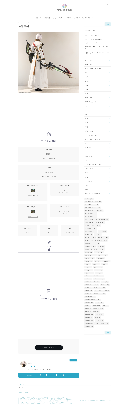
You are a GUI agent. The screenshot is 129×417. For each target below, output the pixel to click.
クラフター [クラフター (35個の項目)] (90, 225)
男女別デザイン (89, 67)
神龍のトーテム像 (33, 198)
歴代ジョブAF (89, 63)
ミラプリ (68, 20)
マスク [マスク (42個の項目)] (102, 249)
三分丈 (87, 175)
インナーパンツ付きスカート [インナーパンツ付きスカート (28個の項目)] (94, 213)
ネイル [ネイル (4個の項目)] (98, 237)
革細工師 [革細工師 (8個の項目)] (100, 323)
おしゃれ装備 (57, 20)
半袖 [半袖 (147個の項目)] (88, 269)
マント (87, 146)
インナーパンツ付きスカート (93, 167)
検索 (108, 26)
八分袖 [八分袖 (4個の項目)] (104, 266)
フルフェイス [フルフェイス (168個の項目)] (91, 249)
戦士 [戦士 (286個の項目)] (105, 284)
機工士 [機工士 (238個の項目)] (89, 293)
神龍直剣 (48, 157)
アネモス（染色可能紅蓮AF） (93, 71)
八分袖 (87, 129)
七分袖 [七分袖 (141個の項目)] (89, 263)
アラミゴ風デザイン (43, 401)
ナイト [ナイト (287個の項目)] (89, 237)
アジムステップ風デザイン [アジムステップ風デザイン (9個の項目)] (93, 204)
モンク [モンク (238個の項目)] (89, 255)
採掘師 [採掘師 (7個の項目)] (88, 287)
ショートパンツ (89, 171)
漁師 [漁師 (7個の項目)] (107, 293)
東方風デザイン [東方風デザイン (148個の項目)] (99, 290)
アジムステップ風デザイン (92, 142)
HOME (20, 395)
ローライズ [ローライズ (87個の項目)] (103, 258)
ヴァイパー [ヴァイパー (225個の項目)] (90, 260)
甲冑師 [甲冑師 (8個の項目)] (88, 296)
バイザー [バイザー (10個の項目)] (89, 243)
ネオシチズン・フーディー (92, 45)
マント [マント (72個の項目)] (89, 252)
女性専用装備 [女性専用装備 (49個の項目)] (98, 278)
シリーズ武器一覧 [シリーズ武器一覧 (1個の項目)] (91, 234)
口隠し (87, 92)
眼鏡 (86, 75)
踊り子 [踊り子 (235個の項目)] (100, 317)
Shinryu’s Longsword (49, 161)
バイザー (87, 79)
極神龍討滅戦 (49, 175)
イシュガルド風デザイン (91, 138)
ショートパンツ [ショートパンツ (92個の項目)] (91, 231)
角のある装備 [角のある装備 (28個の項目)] (98, 311)
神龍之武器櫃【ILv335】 (48, 179)
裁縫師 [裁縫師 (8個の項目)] (88, 311)
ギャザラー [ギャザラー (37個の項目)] (104, 222)
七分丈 (87, 188)
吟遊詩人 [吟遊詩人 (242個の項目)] (89, 275)
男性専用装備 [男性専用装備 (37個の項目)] (90, 299)
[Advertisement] (48, 115)
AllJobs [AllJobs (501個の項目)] (89, 201)
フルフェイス (88, 100)
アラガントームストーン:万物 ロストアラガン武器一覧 (97, 55)
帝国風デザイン (65, 405)
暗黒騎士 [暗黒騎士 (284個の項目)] (105, 287)
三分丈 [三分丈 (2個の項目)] (98, 263)
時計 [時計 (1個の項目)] (96, 287)
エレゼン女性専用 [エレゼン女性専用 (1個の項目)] (91, 216)
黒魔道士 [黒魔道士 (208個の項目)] (89, 329)
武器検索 (47, 20)
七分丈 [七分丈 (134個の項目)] (101, 260)
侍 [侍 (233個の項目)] (88, 266)
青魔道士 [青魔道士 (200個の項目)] (89, 323)
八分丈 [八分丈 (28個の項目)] (96, 266)
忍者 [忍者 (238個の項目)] (96, 284)
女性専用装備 (59, 401)
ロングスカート (89, 163)
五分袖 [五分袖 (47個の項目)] (107, 263)
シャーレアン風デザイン (47, 400)
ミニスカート (88, 159)
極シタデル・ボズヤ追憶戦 (92, 196)
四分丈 (87, 179)
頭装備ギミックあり (90, 104)
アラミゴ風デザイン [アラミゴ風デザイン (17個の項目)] (92, 207)
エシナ (65, 192)
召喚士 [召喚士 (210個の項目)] (98, 272)
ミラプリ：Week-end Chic (92, 38)
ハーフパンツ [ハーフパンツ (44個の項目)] (103, 240)
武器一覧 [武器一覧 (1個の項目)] (98, 293)
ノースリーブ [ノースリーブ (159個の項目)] (91, 240)
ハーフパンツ (88, 184)
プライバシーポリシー (32, 400)
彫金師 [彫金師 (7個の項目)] (88, 284)
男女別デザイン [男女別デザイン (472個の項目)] (99, 296)
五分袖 (87, 121)
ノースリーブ (88, 113)
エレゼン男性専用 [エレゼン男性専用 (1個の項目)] (91, 219)
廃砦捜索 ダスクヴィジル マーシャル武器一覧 (97, 50)
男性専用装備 (30, 407)
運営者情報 (21, 400)
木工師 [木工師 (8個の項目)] (88, 290)
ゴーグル (87, 83)
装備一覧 (38, 20)
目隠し (87, 88)
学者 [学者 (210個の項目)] (88, 281)
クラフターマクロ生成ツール (83, 20)
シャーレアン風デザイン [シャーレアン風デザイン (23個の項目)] (93, 228)
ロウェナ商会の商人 (65, 214)
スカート (87, 154)
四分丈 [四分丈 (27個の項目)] (99, 275)
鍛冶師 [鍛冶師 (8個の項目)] (97, 320)
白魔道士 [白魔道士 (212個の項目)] (89, 305)
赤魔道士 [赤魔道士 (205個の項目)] (89, 317)
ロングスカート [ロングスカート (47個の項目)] (91, 258)
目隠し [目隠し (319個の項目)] (100, 305)
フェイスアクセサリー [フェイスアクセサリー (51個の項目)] (92, 246)
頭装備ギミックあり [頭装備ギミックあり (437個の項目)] (92, 326)
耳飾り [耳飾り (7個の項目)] (105, 308)
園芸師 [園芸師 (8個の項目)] (88, 278)
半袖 (86, 117)
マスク (87, 96)
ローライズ (88, 150)
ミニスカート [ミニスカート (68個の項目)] (99, 252)
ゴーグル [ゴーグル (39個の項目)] (100, 225)
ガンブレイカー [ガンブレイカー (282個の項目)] (91, 222)
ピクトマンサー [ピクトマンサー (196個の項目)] (101, 243)
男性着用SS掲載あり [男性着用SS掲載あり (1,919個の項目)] (93, 302)
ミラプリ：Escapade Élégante (93, 42)
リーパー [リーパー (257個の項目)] (99, 255)
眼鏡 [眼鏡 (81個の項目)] (88, 308)
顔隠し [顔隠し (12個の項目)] (105, 326)
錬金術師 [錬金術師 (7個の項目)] (89, 320)
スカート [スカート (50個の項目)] (103, 234)
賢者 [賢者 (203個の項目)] (96, 314)
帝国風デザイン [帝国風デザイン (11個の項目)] (99, 281)
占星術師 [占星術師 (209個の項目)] (98, 269)
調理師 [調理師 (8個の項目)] (88, 314)
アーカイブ (22, 387)
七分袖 (87, 125)
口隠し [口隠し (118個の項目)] (89, 272)
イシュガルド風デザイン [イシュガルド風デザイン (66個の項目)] (93, 210)
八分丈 (87, 192)
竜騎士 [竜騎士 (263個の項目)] (97, 308)
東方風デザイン (89, 134)
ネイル (87, 108)
